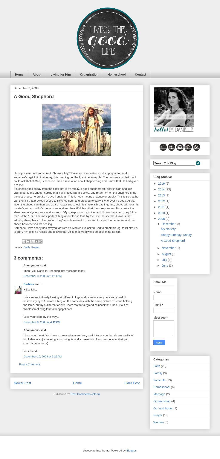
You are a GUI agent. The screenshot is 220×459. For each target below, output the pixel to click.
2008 (162, 218)
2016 (162, 183)
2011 (162, 207)
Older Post (132, 383)
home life (159, 380)
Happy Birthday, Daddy (176, 235)
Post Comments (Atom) (85, 394)
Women (158, 422)
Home (19, 74)
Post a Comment (29, 364)
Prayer (35, 247)
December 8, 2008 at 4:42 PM (41, 322)
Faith (27, 247)
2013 (162, 195)
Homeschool (117, 74)
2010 (162, 213)
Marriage (159, 394)
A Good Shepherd (173, 240)
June (165, 265)
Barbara (28, 284)
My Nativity (168, 229)
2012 (162, 201)
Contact (140, 74)
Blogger (131, 450)
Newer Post (22, 383)
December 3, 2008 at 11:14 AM (42, 276)
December (169, 224)
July (165, 259)
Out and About (163, 408)
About (37, 74)
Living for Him (60, 74)
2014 (162, 189)
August (167, 254)
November (169, 248)
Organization (89, 74)
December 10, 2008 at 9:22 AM (42, 356)
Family (157, 373)
